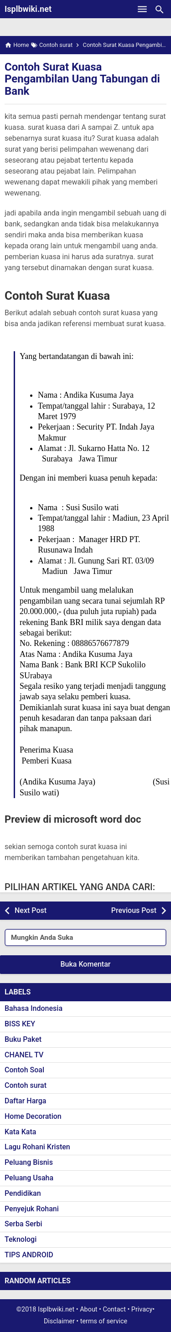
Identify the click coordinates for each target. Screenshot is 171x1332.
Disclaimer (59, 1321)
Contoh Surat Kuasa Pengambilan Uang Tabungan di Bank (82, 79)
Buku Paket (23, 1039)
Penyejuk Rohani (32, 1208)
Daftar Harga (25, 1100)
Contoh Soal (24, 1070)
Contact (114, 1309)
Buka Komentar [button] (86, 964)
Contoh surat (26, 1085)
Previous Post (133, 910)
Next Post (31, 910)
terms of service (103, 1321)
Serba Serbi (23, 1223)
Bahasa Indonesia (33, 1008)
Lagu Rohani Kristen (37, 1146)
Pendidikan (23, 1193)
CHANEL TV (24, 1054)
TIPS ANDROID (29, 1254)
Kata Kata (20, 1131)
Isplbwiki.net (28, 9)
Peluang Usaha (29, 1177)
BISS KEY (20, 1023)
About (88, 1309)
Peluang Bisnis (29, 1162)
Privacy (142, 1309)
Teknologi (20, 1239)
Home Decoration (33, 1116)
